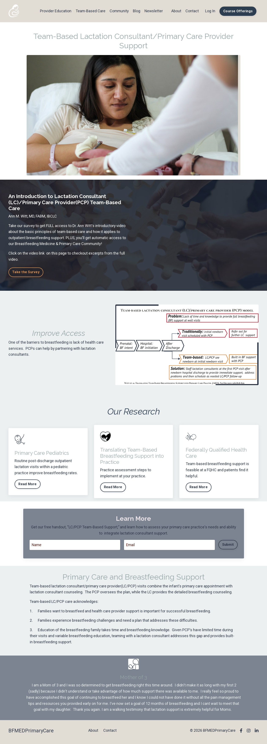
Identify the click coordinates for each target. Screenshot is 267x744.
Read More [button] (28, 484)
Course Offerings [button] (238, 11)
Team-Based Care (89, 11)
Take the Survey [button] (26, 272)
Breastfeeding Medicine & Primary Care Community (58, 244)
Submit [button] (228, 545)
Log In (210, 11)
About (176, 11)
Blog (136, 11)
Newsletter (153, 11)
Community (118, 11)
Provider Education (54, 11)
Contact (192, 11)
